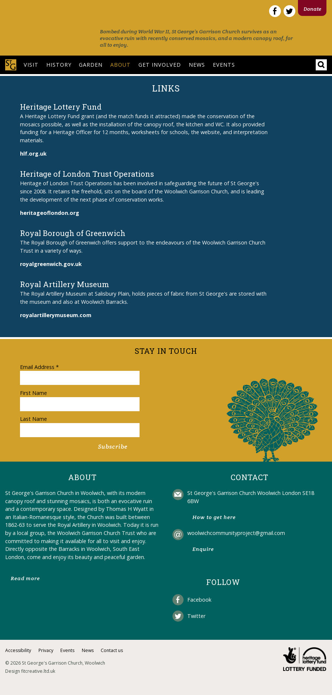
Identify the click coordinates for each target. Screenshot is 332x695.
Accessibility (18, 650)
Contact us (112, 650)
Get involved (159, 64)
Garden (91, 64)
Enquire (203, 549)
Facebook (199, 599)
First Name (33, 392)
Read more (25, 578)
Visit (31, 64)
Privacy (45, 650)
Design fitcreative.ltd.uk (30, 671)
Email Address (39, 366)
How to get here (214, 517)
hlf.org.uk (33, 153)
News (197, 64)
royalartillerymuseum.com (55, 315)
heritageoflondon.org (49, 212)
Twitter (196, 615)
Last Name (33, 418)
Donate (312, 9)
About (120, 64)
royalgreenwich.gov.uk (51, 263)
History (58, 64)
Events (224, 64)
